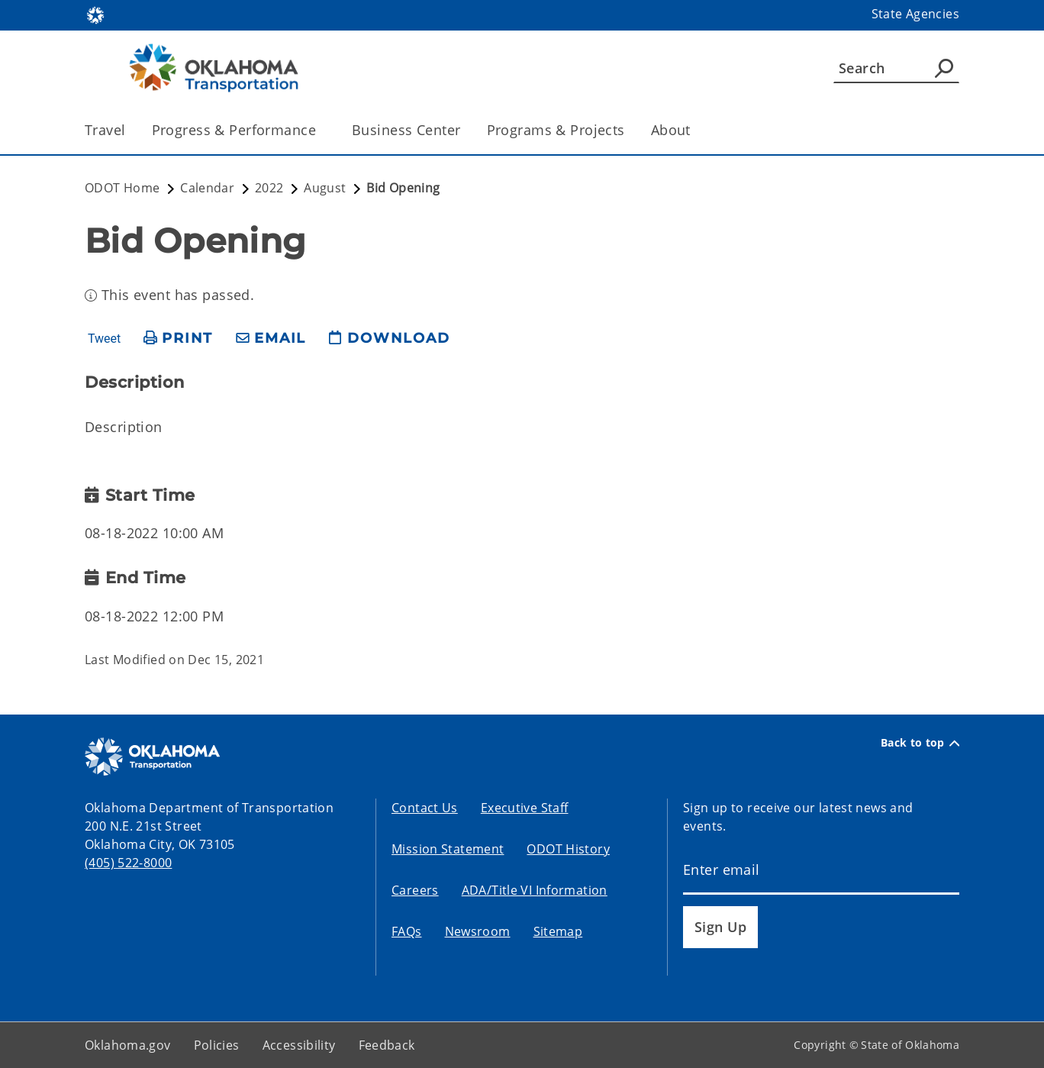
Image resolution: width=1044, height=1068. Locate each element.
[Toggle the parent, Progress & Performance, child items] (321, 130)
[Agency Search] (944, 68)
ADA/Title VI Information (534, 890)
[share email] (271, 338)
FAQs (407, 931)
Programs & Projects (556, 130)
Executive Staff (525, 807)
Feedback (387, 1045)
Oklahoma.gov (128, 1045)
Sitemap (558, 931)
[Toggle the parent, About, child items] (696, 130)
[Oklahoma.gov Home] (95, 14)
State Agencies (915, 13)
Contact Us (425, 807)
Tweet (104, 339)
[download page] (389, 338)
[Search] (896, 68)
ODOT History (568, 849)
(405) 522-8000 (128, 862)
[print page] (178, 338)
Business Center (406, 130)
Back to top (920, 742)
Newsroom (478, 931)
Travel (105, 130)
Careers (415, 890)
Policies (217, 1045)
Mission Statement (448, 849)
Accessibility (299, 1045)
